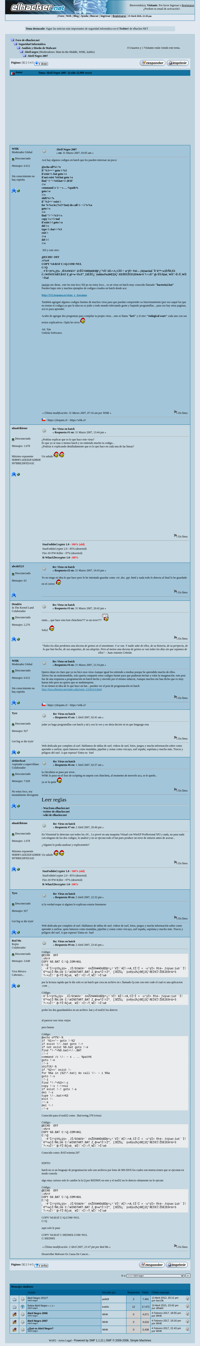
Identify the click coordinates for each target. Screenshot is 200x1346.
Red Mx (16, 940)
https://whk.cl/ (78, 420)
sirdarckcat (18, 760)
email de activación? (168, 8)
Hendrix (17, 604)
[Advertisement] (100, 110)
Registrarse (119, 16)
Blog (76, 16)
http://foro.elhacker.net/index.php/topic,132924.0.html (72, 689)
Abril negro (31, 52)
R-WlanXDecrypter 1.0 (56, 557)
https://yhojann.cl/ (58, 420)
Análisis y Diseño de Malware (38, 48)
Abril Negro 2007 (37, 56)
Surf (91, 752)
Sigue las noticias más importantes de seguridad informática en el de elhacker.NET (97, 28)
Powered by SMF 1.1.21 (89, 1340)
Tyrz (14, 713)
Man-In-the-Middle (66, 52)
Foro (61, 16)
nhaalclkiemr (19, 428)
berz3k (160, 1300)
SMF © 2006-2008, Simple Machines (128, 1340)
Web (68, 16)
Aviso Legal (65, 1340)
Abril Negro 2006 (37, 1313)
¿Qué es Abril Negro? (40, 1328)
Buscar (94, 16)
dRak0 (159, 1308)
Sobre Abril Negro (37, 1305)
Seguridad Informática (31, 44)
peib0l (105, 1299)
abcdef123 (18, 566)
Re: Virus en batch (64, 428)
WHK (82, 52)
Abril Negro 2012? (37, 1298)
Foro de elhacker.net (27, 40)
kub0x (90, 52)
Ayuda (84, 16)
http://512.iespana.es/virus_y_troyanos (64, 295)
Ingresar (174, 5)
